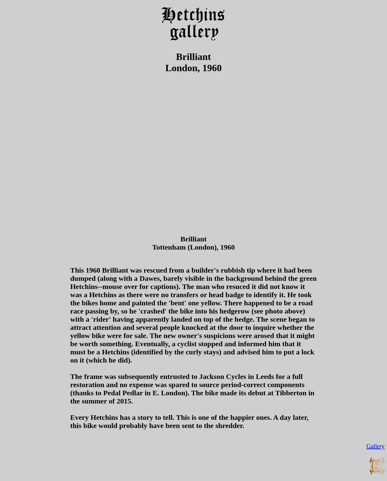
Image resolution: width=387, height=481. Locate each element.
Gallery (375, 446)
